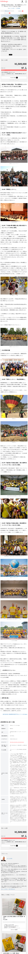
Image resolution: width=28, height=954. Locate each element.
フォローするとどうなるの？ (14, 848)
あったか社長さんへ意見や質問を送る (8, 889)
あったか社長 (11, 8)
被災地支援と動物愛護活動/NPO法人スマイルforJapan (15, 714)
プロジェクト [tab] (7, 11)
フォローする (14, 77)
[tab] (21, 11)
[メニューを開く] (26, 1)
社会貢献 (18, 8)
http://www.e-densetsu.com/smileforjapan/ (17, 742)
